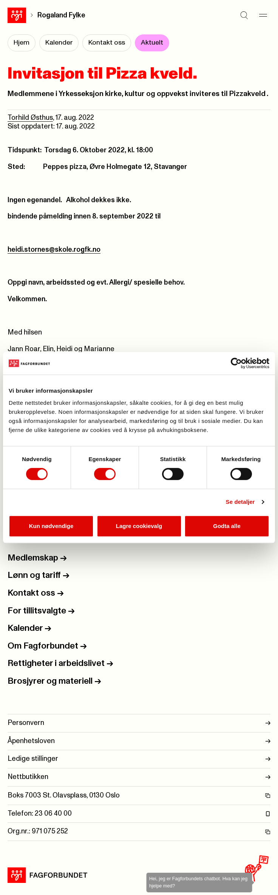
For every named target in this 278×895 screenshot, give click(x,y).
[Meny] (262, 15)
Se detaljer (240, 502)
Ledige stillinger (139, 759)
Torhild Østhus (30, 117)
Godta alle (227, 526)
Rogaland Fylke (61, 15)
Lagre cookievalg (139, 526)
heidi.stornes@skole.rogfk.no (54, 249)
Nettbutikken (139, 777)
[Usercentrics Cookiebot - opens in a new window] (236, 363)
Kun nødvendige (51, 526)
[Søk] (244, 15)
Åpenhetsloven (139, 741)
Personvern (139, 723)
